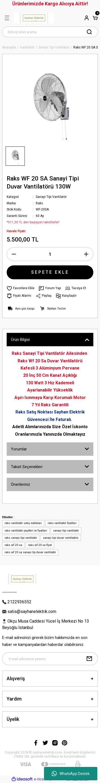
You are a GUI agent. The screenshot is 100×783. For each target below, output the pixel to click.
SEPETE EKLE (50, 272)
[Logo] (34, 18)
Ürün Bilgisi (20, 339)
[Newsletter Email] (50, 658)
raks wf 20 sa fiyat (40, 545)
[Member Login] (86, 18)
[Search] (50, 32)
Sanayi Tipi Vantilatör (51, 197)
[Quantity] (50, 254)
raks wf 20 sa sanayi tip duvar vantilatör (30, 552)
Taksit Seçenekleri (26, 466)
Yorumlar (19, 449)
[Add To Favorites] (20, 288)
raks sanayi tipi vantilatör (21, 537)
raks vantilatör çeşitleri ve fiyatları (26, 530)
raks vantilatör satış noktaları (23, 523)
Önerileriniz (20, 484)
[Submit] (89, 658)
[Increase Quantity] (86, 254)
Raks (39, 203)
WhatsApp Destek (71, 774)
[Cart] (95, 18)
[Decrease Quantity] (14, 254)
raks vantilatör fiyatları (62, 523)
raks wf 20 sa (13, 545)
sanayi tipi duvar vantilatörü (60, 537)
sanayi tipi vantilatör (66, 530)
